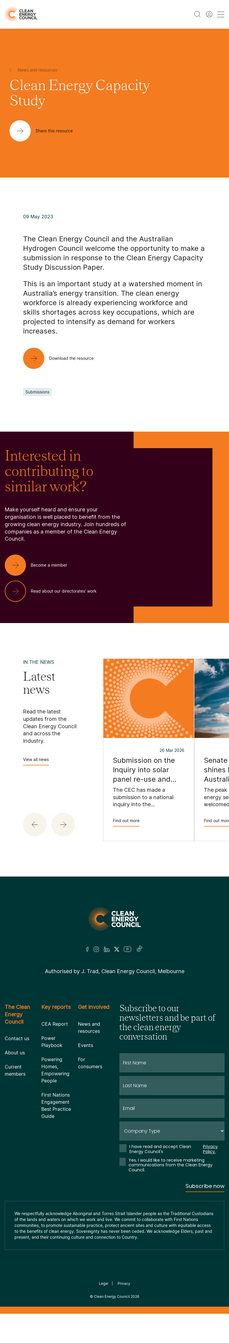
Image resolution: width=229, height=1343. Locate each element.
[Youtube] (127, 949)
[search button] (197, 14)
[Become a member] (41, 565)
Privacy (124, 1283)
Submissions (37, 391)
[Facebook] (87, 949)
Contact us (17, 1038)
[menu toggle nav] (220, 14)
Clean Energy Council (112, 1296)
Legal (103, 1283)
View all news (36, 761)
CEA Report (54, 1024)
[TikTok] (139, 949)
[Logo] (114, 919)
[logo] (21, 14)
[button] (35, 824)
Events (85, 1045)
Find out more (126, 822)
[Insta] (96, 949)
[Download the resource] (63, 358)
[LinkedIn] (107, 949)
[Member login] (209, 14)
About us (15, 1053)
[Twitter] (116, 949)
